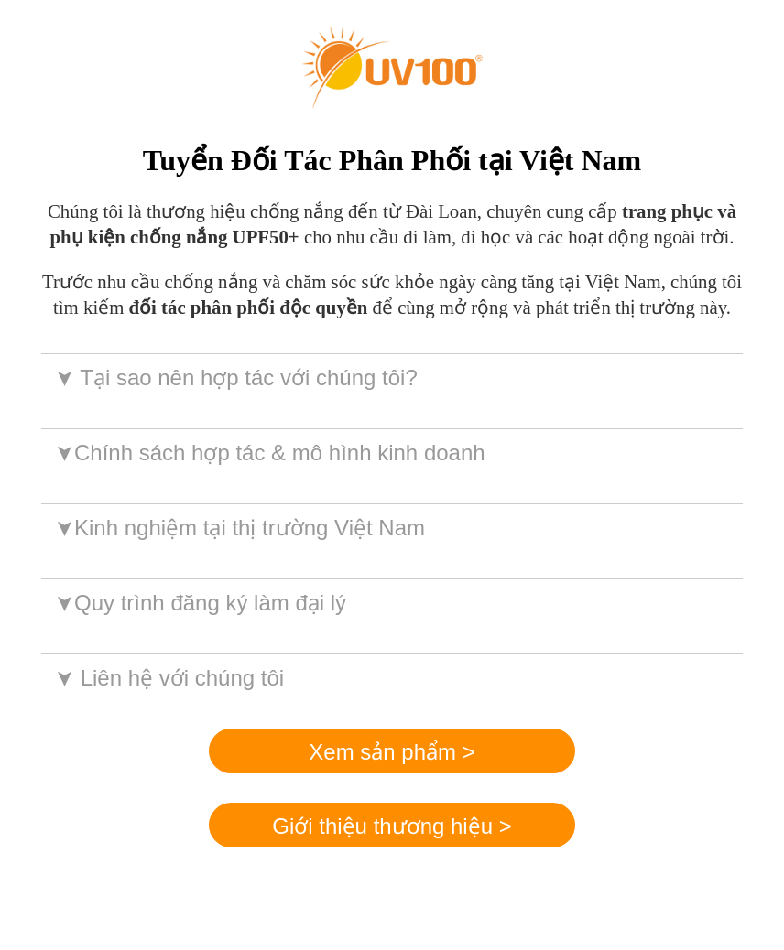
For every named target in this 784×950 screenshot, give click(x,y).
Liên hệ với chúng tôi (168, 677)
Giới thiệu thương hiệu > (391, 826)
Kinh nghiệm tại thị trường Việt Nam (238, 527)
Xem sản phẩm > (391, 751)
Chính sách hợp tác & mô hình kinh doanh (268, 452)
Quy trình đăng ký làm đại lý (199, 602)
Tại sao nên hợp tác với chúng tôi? (235, 377)
